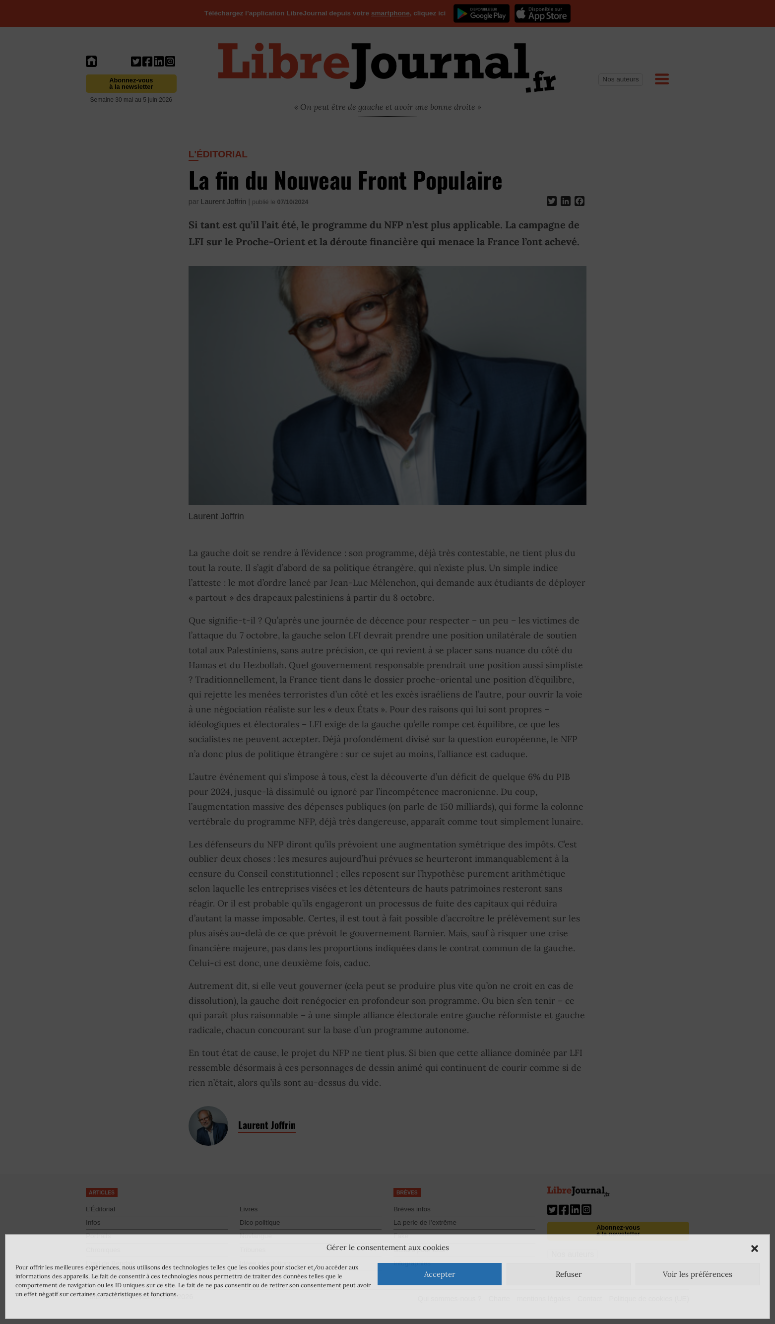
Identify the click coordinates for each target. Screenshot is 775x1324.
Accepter (439, 1274)
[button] (755, 1248)
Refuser (569, 1274)
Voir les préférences (697, 1274)
